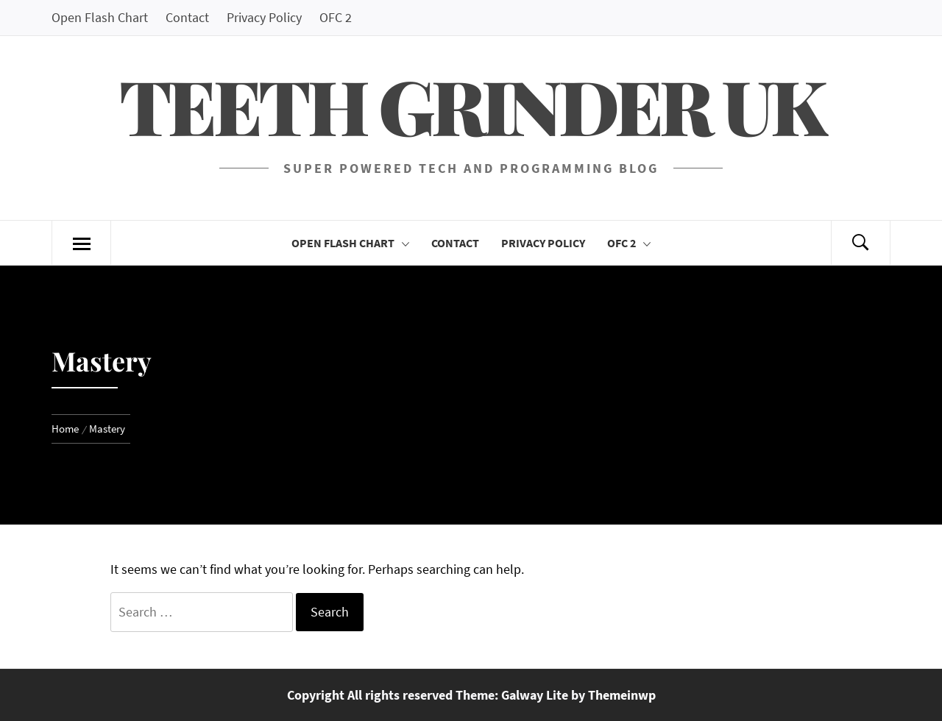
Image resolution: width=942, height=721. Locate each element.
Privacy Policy (264, 17)
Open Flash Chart (100, 17)
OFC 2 (335, 17)
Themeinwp (622, 694)
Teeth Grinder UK (471, 104)
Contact (187, 17)
